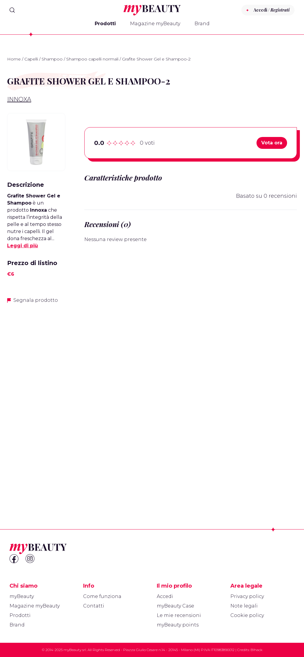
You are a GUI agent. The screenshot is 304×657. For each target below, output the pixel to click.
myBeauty (22, 596)
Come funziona (102, 596)
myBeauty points (178, 625)
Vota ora (271, 143)
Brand (202, 23)
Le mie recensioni (179, 615)
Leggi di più (22, 245)
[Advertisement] (36, 402)
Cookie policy (247, 615)
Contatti (93, 606)
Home (14, 59)
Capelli (31, 59)
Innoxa (19, 99)
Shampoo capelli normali (92, 59)
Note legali (244, 606)
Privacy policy (247, 596)
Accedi (165, 596)
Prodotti (105, 23)
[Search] (12, 10)
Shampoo (52, 59)
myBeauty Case (175, 606)
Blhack (256, 650)
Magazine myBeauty (155, 23)
